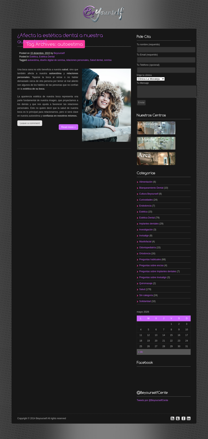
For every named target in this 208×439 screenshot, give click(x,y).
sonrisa (108, 60)
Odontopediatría (147, 247)
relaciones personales (77, 60)
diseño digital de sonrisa (52, 60)
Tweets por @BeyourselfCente (152, 400)
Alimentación (146, 181)
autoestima (33, 60)
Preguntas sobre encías (151, 265)
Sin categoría (146, 295)
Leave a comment (30, 123)
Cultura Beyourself (148, 193)
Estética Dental (47, 56)
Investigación (146, 229)
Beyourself (59, 53)
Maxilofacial (145, 241)
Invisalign (144, 235)
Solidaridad (145, 301)
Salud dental (96, 60)
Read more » (68, 127)
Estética (33, 56)
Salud (142, 289)
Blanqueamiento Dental (151, 187)
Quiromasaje (145, 283)
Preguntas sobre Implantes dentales (157, 271)
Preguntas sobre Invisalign (152, 277)
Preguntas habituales (150, 259)
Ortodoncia (145, 253)
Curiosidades (146, 199)
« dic (140, 352)
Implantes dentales (149, 223)
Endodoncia (145, 205)
